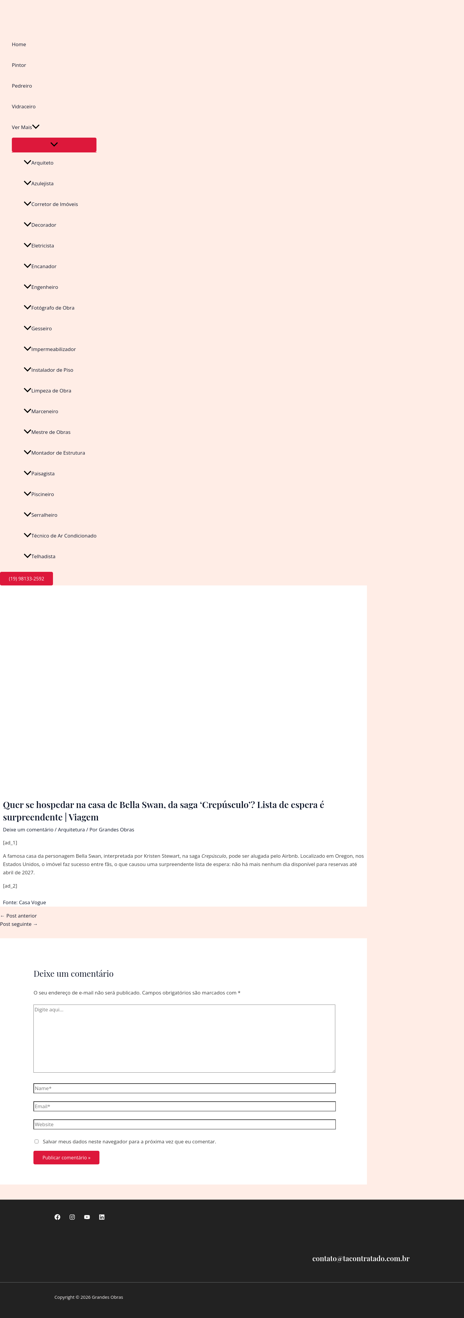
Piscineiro (39, 494)
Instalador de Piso (48, 369)
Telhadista (39, 556)
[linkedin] (102, 1218)
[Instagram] (72, 1218)
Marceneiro (41, 411)
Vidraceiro (24, 106)
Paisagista (39, 473)
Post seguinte (19, 923)
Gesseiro (38, 328)
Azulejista (39, 183)
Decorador (40, 224)
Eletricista (39, 245)
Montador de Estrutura (54, 452)
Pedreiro (22, 85)
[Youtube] (87, 1218)
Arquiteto (39, 162)
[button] (36, 127)
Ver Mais (26, 127)
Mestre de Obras (47, 432)
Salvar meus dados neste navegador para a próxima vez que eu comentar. (129, 1141)
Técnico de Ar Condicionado (60, 535)
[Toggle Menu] (54, 145)
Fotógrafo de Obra (49, 307)
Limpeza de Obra (47, 390)
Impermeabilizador (50, 349)
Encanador (40, 266)
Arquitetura (71, 829)
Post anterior (18, 915)
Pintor (19, 65)
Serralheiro (40, 514)
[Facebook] (57, 1218)
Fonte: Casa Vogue (24, 902)
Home (19, 44)
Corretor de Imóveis (51, 204)
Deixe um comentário (28, 829)
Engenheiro (41, 287)
